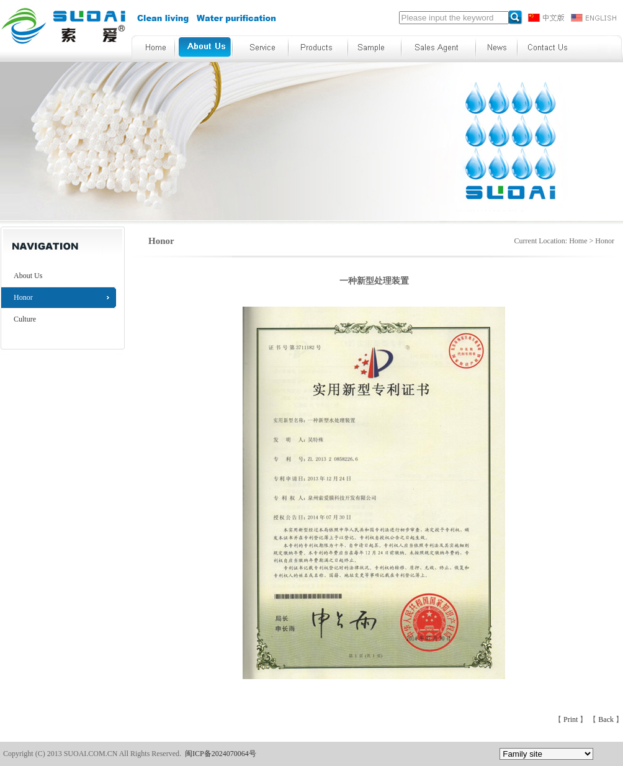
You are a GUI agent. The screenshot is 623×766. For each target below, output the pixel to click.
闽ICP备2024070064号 (220, 753)
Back (607, 719)
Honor (23, 297)
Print (571, 719)
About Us (28, 275)
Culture (25, 319)
